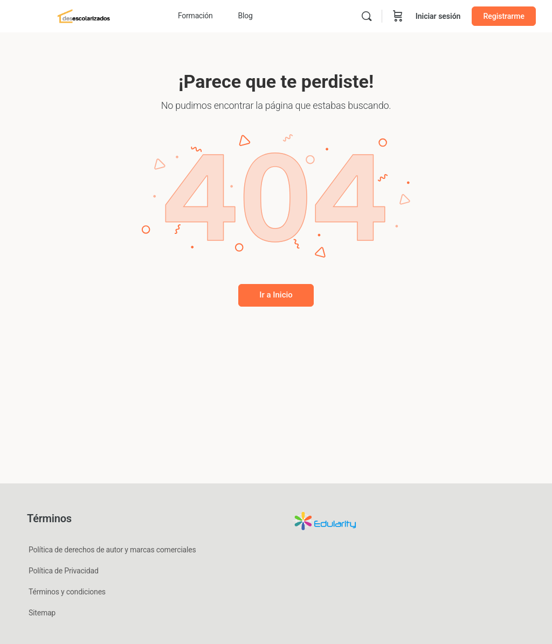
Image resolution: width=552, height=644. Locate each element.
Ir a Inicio (276, 295)
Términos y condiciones (67, 591)
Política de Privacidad (64, 570)
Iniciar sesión (438, 16)
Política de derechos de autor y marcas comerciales (112, 549)
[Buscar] (366, 16)
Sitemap (42, 612)
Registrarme (504, 16)
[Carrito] (398, 16)
